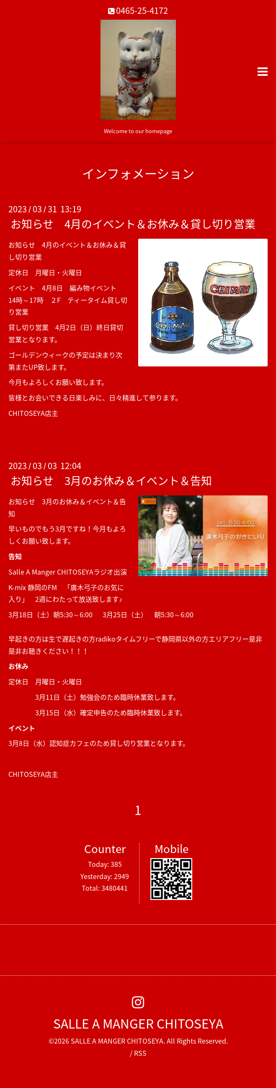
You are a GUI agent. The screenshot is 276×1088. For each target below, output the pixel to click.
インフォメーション (138, 173)
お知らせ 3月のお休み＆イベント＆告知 (111, 480)
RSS (140, 1053)
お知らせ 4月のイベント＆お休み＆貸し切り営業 (132, 224)
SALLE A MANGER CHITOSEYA (138, 1023)
